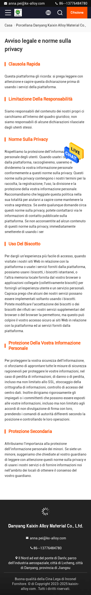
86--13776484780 (71, 3)
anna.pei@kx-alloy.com (24, 3)
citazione (77, 12)
